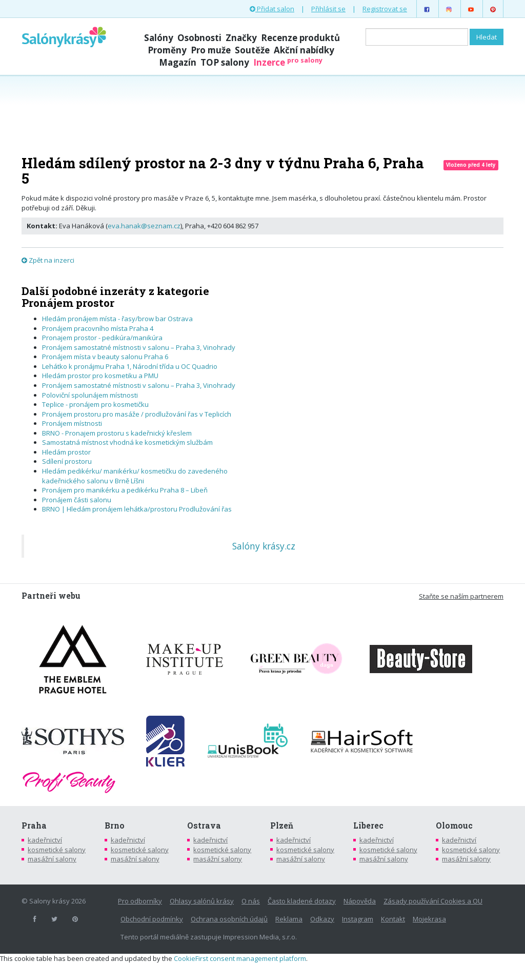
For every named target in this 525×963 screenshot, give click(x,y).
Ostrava (204, 825)
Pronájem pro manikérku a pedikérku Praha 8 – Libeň (125, 490)
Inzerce (287, 62)
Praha (34, 825)
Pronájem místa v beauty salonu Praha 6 (105, 356)
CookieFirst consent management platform (240, 958)
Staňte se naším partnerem (461, 596)
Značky (241, 38)
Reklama (288, 918)
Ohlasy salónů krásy (202, 901)
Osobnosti (199, 38)
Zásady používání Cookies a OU (432, 901)
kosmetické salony (57, 849)
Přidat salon (272, 8)
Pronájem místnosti (72, 423)
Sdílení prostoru (67, 461)
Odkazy (322, 918)
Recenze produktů (300, 38)
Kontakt (393, 918)
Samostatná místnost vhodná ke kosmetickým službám (127, 442)
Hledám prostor (66, 452)
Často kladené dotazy (302, 901)
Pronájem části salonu (76, 499)
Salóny (158, 38)
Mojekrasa (429, 918)
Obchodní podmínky (151, 918)
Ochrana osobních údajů (229, 918)
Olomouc (454, 825)
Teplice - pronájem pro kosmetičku (95, 404)
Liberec (368, 825)
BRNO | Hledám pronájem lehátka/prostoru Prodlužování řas (137, 509)
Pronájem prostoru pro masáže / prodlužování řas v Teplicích (136, 414)
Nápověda (360, 901)
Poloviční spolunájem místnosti (90, 395)
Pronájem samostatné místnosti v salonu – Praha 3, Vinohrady (138, 347)
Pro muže (211, 50)
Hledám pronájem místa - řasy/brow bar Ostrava (117, 318)
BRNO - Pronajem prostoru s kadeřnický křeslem (117, 433)
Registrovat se (384, 8)
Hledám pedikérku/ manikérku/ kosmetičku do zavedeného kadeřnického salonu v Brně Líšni (135, 475)
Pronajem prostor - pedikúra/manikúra (102, 337)
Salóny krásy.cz (263, 546)
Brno (115, 825)
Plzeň (281, 825)
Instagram (357, 918)
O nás (250, 901)
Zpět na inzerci (48, 260)
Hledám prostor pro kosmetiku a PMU (100, 375)
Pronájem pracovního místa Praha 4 (97, 328)
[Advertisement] (262, 114)
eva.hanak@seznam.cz (144, 225)
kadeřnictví (45, 839)
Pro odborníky (140, 901)
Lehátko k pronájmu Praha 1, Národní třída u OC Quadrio (129, 366)
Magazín (177, 62)
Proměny (167, 50)
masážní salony (52, 858)
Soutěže (252, 50)
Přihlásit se (328, 8)
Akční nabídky (304, 50)
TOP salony (224, 62)
